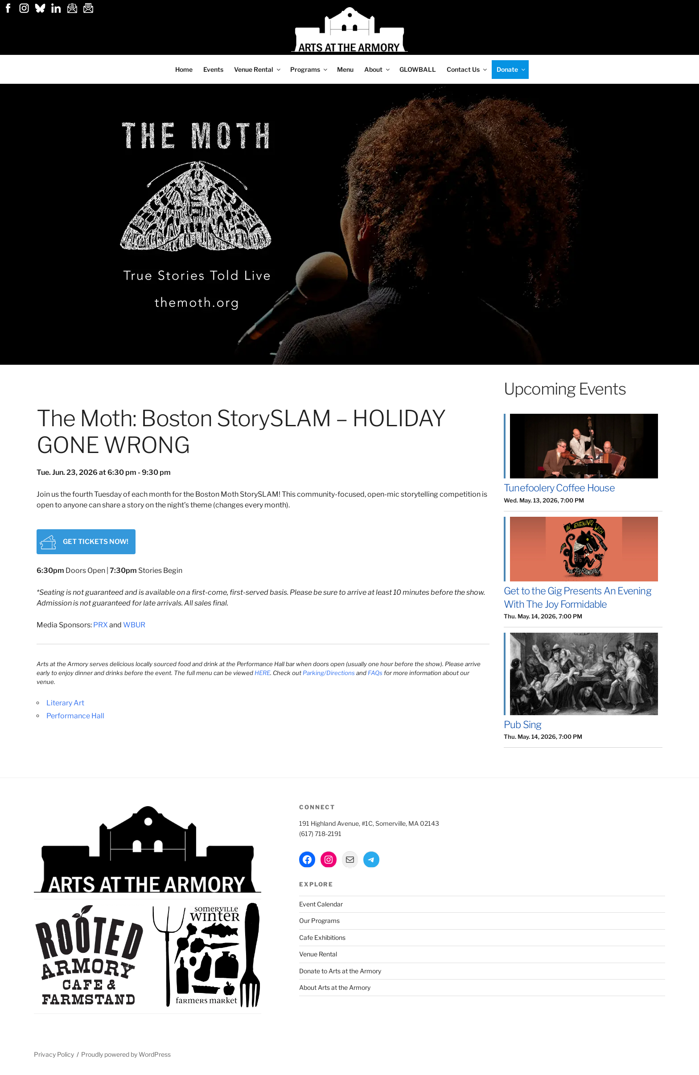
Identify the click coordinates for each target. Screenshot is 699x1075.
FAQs (376, 676)
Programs (309, 69)
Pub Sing (523, 724)
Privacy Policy (54, 1054)
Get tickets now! (135, 541)
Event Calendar (321, 904)
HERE (262, 676)
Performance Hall (75, 719)
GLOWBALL (417, 69)
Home (184, 69)
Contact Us (467, 69)
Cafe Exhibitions (322, 937)
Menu (345, 69)
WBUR (134, 628)
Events (213, 69)
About (377, 69)
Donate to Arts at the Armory (340, 971)
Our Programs (319, 920)
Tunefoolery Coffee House (559, 488)
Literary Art (65, 706)
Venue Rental (258, 69)
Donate (511, 69)
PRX (100, 628)
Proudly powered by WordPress (126, 1054)
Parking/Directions (329, 676)
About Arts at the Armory (334, 987)
